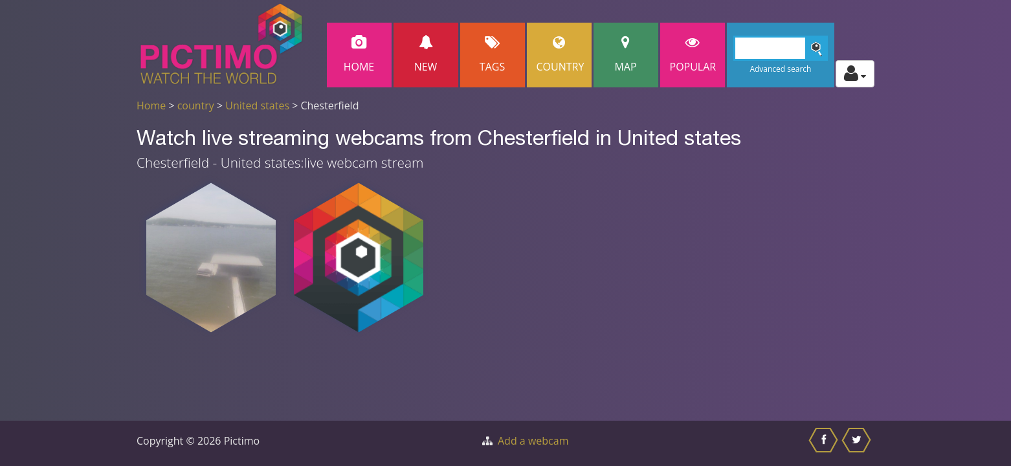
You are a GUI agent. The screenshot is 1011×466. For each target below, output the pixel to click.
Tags (492, 55)
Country (560, 55)
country (195, 105)
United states (257, 105)
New (426, 55)
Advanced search (780, 68)
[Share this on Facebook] (824, 443)
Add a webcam (533, 441)
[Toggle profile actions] (855, 73)
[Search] (780, 48)
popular (693, 55)
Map (626, 55)
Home (359, 55)
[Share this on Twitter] (857, 443)
